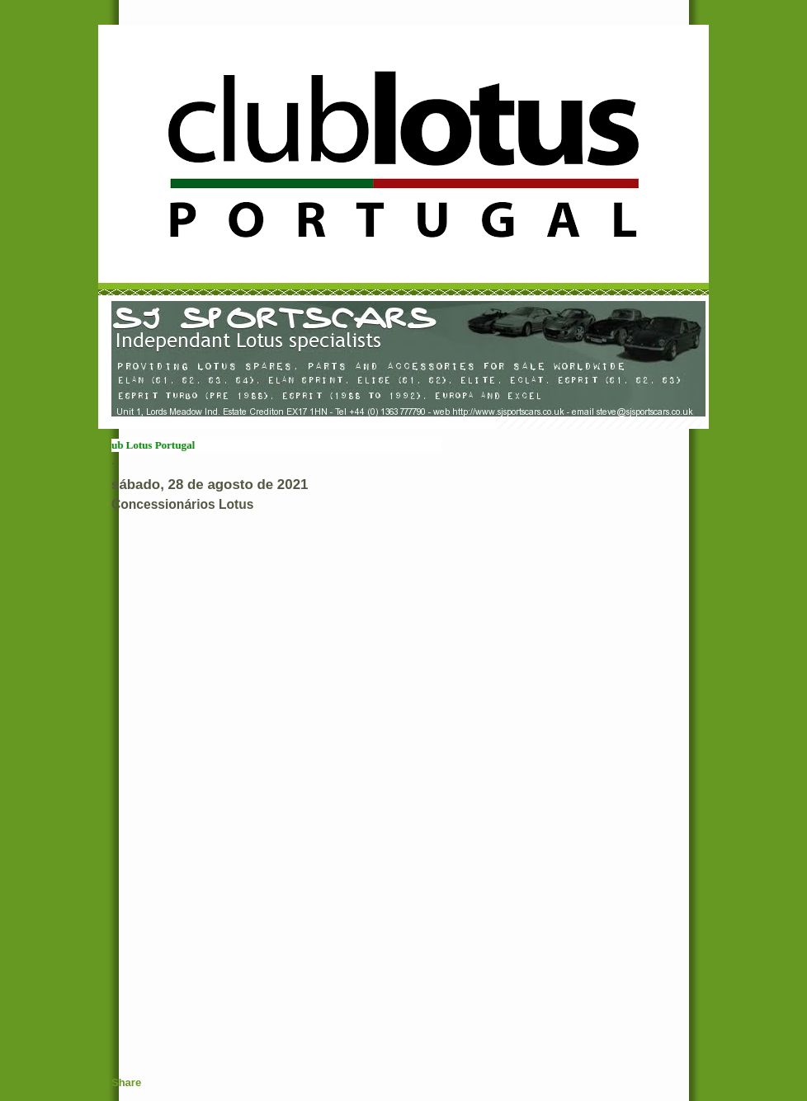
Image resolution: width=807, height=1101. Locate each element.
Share (126, 1082)
